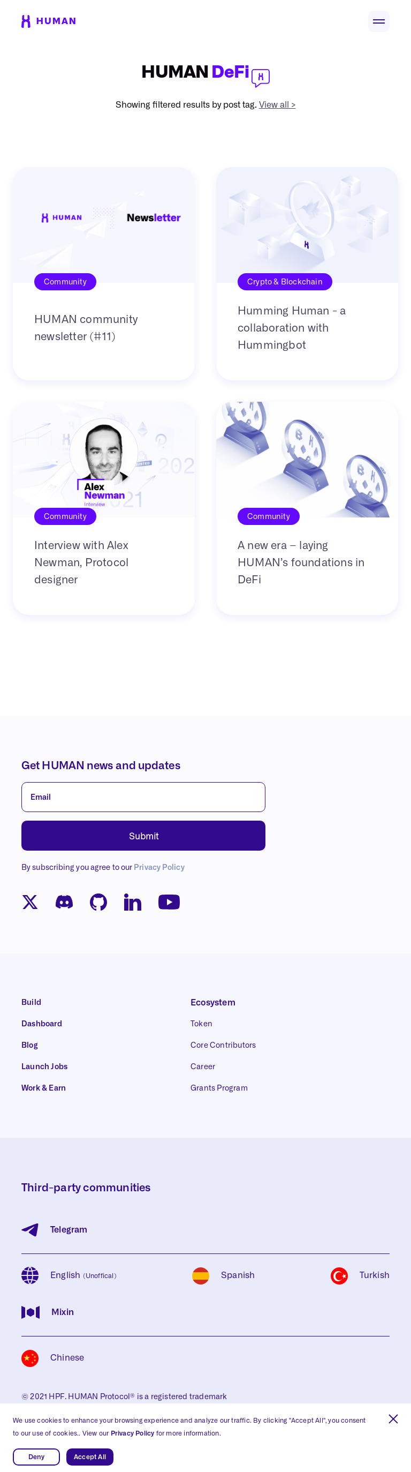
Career (203, 1067)
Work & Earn (43, 1088)
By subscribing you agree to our (103, 868)
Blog (29, 1045)
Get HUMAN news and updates (100, 766)
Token (201, 1024)
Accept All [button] (90, 1457)
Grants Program (219, 1088)
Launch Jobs (44, 1067)
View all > (277, 105)
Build (31, 1003)
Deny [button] (36, 1457)
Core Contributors (223, 1045)
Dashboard (41, 1024)
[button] (393, 1419)
